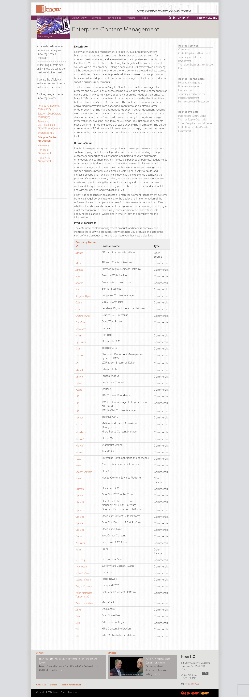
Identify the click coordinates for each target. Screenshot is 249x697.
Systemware (81, 566)
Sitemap (53, 684)
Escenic (79, 348)
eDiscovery (43, 145)
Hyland (78, 383)
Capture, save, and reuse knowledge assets (50, 96)
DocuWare (80, 322)
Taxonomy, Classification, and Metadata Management (49, 125)
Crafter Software (82, 315)
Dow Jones (80, 329)
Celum (78, 302)
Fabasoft (79, 370)
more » (63, 670)
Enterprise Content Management (47, 139)
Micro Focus (81, 432)
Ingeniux (79, 417)
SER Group (80, 560)
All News (40, 652)
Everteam (79, 355)
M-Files (78, 424)
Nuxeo (78, 478)
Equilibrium (80, 342)
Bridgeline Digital (83, 296)
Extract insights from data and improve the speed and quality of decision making (51, 68)
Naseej (78, 458)
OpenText (79, 495)
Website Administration (71, 684)
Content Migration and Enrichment (194, 53)
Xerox (78, 609)
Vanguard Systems (83, 586)
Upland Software (83, 573)
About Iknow (80, 17)
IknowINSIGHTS (207, 17)
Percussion (80, 543)
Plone (78, 549)
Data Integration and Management (193, 101)
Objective (79, 488)
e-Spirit (78, 335)
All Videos (112, 652)
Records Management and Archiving (48, 107)
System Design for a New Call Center (195, 123)
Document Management (44, 151)
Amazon (79, 276)
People (145, 17)
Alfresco (79, 252)
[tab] (52, 52)
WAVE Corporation (84, 603)
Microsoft (79, 439)
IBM (77, 396)
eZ (76, 363)
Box (77, 289)
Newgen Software (83, 471)
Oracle (78, 536)
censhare (79, 309)
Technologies (114, 17)
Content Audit (184, 49)
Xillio (77, 622)
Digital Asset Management (44, 159)
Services (97, 17)
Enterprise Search (46, 132)
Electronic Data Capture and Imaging (49, 115)
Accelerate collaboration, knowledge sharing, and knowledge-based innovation (50, 51)
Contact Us (41, 684)
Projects (131, 17)
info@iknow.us (192, 683)
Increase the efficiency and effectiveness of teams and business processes (51, 83)
